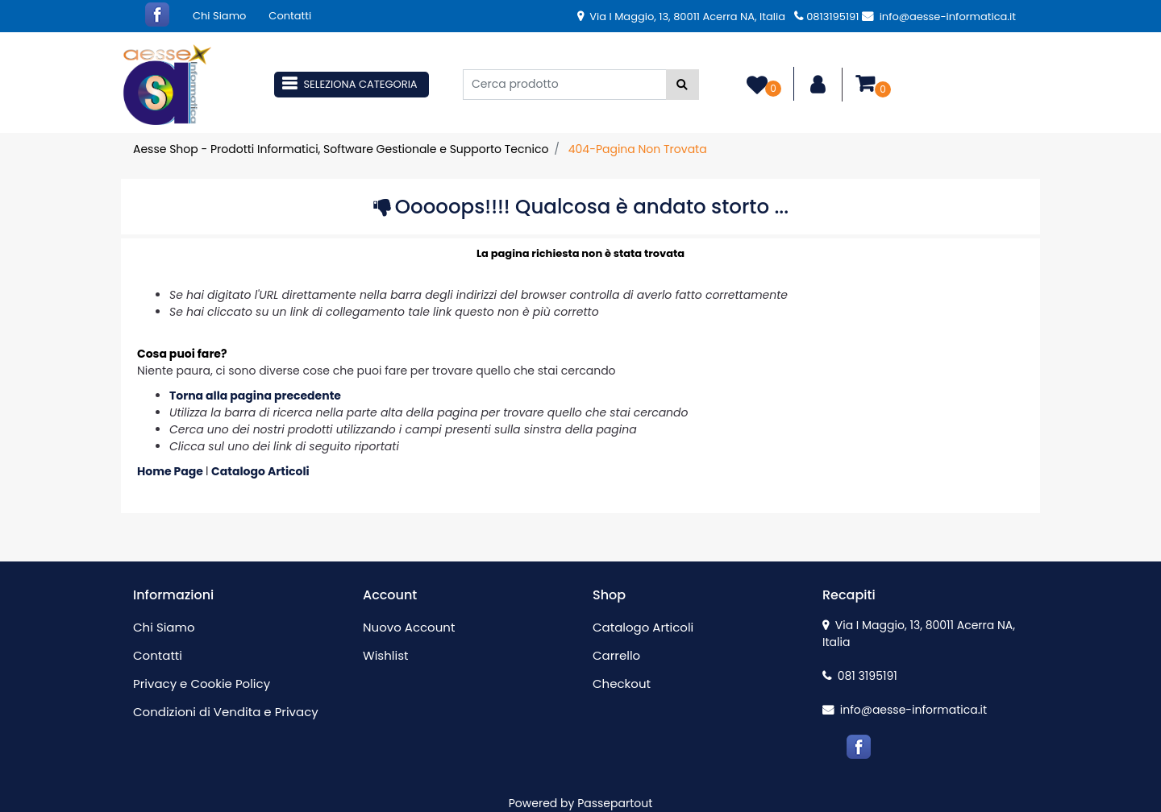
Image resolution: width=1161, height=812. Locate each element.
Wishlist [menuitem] (385, 655)
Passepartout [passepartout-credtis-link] (614, 803)
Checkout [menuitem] (622, 683)
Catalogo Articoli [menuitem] (643, 627)
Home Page (171, 471)
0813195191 (826, 16)
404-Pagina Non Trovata (637, 149)
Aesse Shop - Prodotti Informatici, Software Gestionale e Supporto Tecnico (340, 149)
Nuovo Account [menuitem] (409, 627)
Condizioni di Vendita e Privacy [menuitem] (225, 711)
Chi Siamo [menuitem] (219, 15)
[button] (682, 84)
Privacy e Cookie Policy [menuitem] (201, 683)
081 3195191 (859, 676)
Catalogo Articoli (260, 471)
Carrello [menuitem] (616, 655)
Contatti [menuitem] (289, 15)
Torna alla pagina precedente (255, 395)
